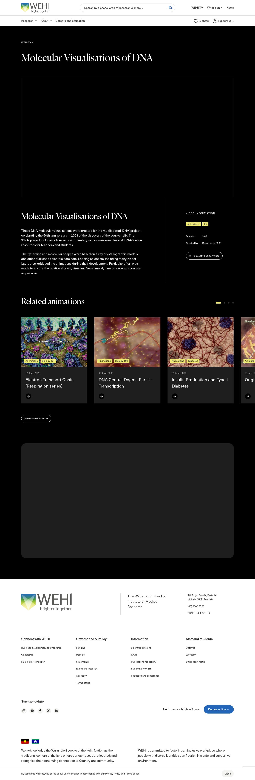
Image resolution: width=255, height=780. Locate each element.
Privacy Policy (112, 773)
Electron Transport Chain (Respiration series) (50, 383)
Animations (193, 224)
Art (205, 224)
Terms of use (132, 773)
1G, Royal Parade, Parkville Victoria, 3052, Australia (202, 597)
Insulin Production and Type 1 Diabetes (200, 383)
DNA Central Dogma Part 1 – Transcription (126, 383)
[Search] (123, 8)
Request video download (204, 255)
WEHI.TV (26, 42)
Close (228, 773)
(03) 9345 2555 (196, 606)
